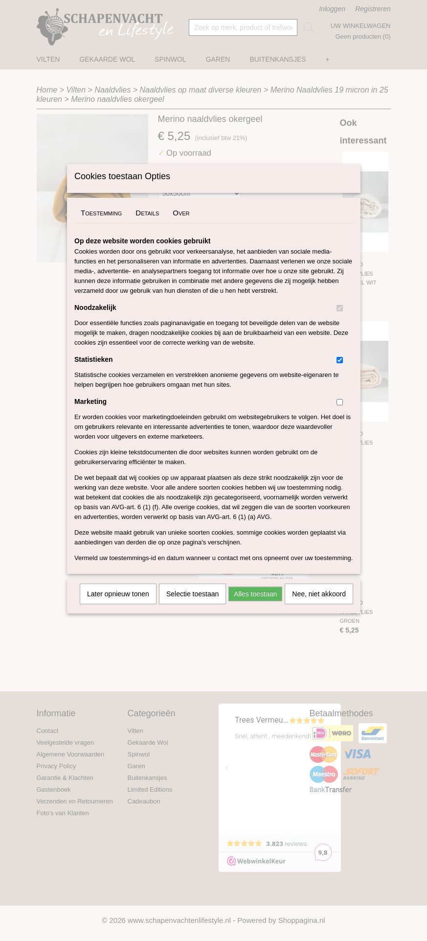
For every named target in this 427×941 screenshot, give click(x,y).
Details (147, 225)
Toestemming (101, 225)
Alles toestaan (255, 607)
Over (181, 225)
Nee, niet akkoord (319, 607)
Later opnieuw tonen (118, 607)
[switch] (340, 321)
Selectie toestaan (192, 607)
